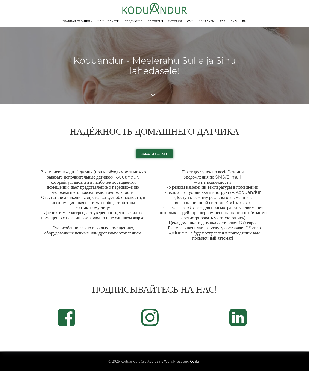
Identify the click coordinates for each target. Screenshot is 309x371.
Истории (175, 21)
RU (244, 21)
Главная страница (77, 21)
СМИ (190, 21)
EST (222, 21)
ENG (233, 21)
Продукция (133, 21)
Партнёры (155, 21)
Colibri (195, 361)
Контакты (207, 21)
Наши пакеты (108, 21)
